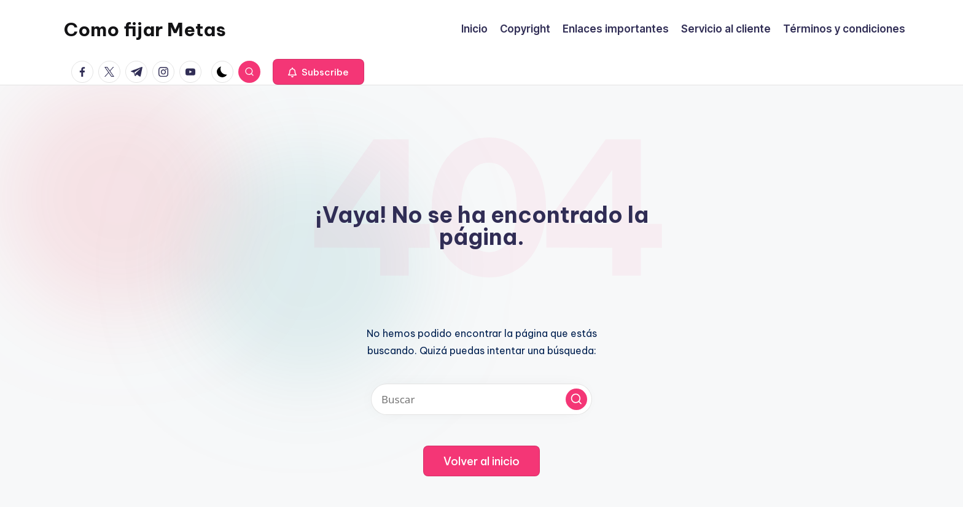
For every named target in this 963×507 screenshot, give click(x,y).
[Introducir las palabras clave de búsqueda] (481, 399)
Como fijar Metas (145, 29)
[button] (318, 72)
